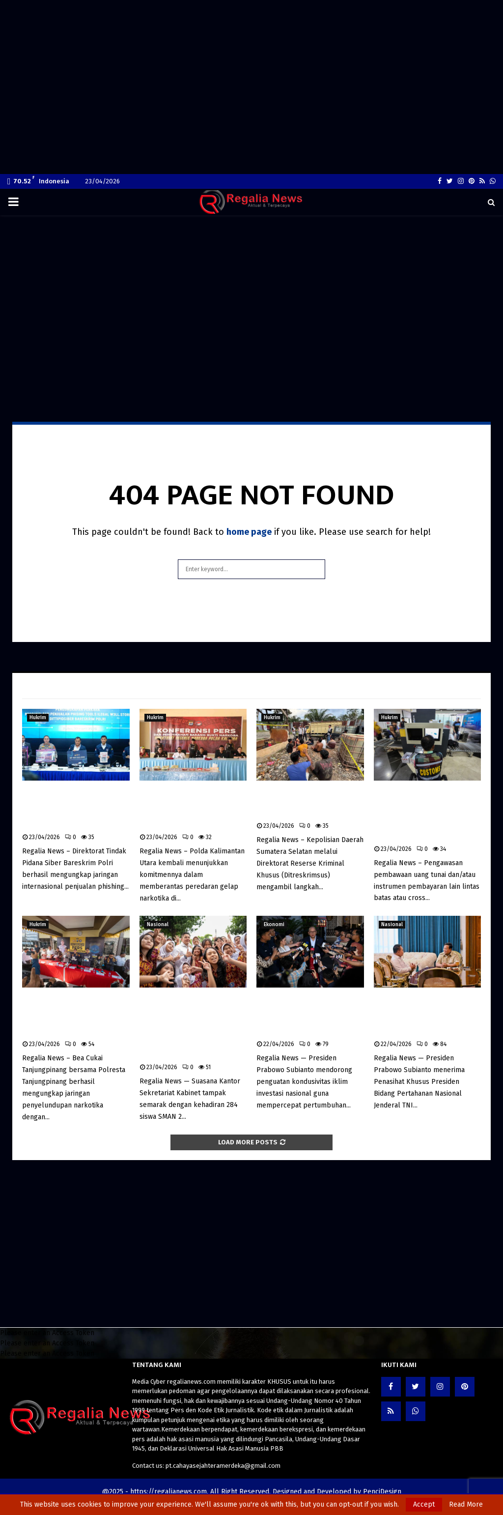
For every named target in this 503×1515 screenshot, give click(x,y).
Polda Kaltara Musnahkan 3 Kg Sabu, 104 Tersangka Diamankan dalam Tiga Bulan (192, 808)
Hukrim (37, 718)
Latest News (49, 685)
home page (249, 531)
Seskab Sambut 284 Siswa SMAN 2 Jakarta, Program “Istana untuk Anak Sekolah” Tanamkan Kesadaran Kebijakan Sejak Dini (192, 1027)
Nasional (157, 925)
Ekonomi (274, 925)
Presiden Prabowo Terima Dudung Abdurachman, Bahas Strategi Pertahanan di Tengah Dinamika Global (426, 1015)
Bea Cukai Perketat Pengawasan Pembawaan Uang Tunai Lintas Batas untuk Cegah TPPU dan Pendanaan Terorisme (423, 814)
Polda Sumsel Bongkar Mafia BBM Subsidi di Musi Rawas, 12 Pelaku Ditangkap (309, 802)
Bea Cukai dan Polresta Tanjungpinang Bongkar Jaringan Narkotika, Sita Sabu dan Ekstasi (69, 1015)
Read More (466, 1504)
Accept (424, 1504)
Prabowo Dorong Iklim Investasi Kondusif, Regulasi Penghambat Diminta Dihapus (301, 1015)
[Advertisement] (251, 18)
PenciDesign (382, 1491)
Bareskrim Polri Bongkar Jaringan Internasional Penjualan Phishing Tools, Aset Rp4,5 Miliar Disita (72, 808)
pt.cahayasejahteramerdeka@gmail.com (223, 1465)
